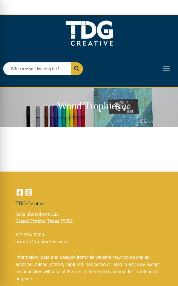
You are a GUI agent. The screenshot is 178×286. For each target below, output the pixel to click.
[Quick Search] (37, 68)
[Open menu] (166, 68)
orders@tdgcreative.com (41, 241)
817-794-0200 (29, 234)
